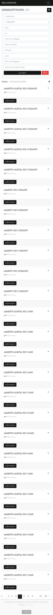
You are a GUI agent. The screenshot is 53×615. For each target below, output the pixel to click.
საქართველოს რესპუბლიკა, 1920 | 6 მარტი (18, 453)
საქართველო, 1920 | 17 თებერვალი (16, 251)
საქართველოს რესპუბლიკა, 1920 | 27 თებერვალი (20, 169)
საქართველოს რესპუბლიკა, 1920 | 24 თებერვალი (20, 149)
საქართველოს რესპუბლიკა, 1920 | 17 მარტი (18, 575)
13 (28, 596)
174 (40, 596)
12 (24, 596)
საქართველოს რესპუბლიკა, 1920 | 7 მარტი (18, 473)
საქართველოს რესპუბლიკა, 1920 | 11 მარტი (18, 494)
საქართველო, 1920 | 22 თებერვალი (16, 291)
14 (32, 596)
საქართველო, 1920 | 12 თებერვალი (16, 230)
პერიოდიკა (12, 92)
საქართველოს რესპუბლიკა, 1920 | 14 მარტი (19, 534)
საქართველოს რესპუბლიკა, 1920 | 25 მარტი (19, 413)
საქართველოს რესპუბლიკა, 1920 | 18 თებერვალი (20, 88)
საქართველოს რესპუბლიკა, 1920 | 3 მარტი (18, 332)
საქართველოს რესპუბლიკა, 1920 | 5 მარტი (18, 372)
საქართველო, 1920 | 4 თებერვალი (15, 190)
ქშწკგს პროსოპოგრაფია (9, 3)
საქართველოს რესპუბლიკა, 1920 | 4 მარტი (18, 352)
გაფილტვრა (22, 73)
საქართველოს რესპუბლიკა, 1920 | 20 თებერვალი (20, 109)
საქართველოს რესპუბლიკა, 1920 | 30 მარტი (19, 433)
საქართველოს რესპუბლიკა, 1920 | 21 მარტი (18, 392)
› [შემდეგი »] (49, 596)
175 (45, 596)
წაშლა (45, 73)
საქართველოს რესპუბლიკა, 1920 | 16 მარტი (18, 555)
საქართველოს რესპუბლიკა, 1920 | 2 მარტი (18, 311)
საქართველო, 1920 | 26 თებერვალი (16, 271)
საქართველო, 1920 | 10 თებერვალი (16, 210)
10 (16, 596)
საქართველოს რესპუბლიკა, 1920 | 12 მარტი (18, 514)
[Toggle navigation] (48, 3)
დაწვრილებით (10, 101)
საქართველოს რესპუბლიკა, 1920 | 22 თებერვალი (20, 129)
